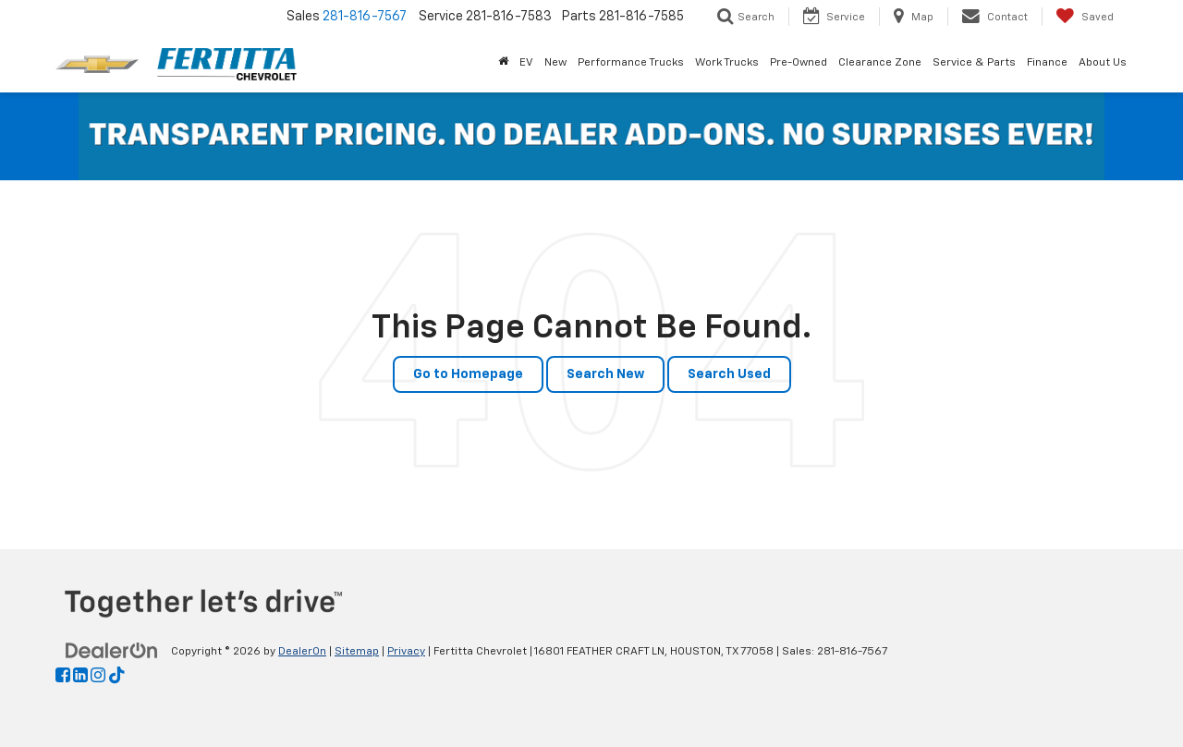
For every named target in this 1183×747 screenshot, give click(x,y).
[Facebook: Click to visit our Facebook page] (62, 676)
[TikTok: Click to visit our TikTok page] (117, 676)
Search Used (729, 374)
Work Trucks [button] (727, 62)
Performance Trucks (631, 62)
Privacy (406, 651)
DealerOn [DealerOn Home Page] (302, 651)
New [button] (555, 62)
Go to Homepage (468, 374)
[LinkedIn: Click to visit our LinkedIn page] (80, 676)
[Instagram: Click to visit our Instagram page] (98, 676)
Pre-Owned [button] (798, 62)
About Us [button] (1103, 62)
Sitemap (357, 651)
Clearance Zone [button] (879, 62)
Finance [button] (1047, 62)
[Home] (503, 62)
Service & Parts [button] (974, 62)
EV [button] (526, 62)
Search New (605, 374)
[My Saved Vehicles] (1085, 16)
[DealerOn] (112, 650)
